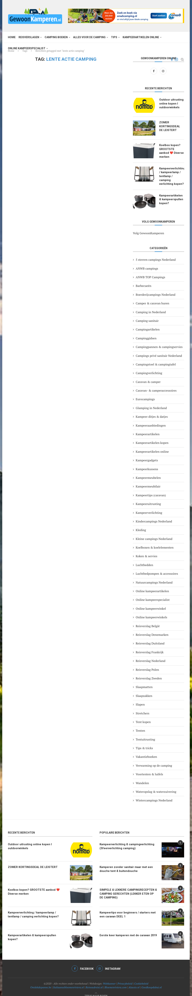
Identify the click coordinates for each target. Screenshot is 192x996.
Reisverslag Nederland (150, 656)
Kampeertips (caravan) (151, 490)
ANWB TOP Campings (150, 272)
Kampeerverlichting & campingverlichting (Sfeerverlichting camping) (125, 841)
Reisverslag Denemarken (152, 630)
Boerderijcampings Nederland (155, 290)
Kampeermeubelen (148, 473)
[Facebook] (154, 71)
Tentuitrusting (145, 734)
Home (12, 37)
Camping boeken (56, 37)
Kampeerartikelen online (141, 37)
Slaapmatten (144, 682)
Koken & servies (146, 551)
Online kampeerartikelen (152, 586)
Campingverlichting (149, 368)
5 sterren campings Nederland (156, 255)
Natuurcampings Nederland (154, 577)
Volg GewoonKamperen (148, 228)
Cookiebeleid (141, 978)
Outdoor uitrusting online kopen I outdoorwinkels (170, 103)
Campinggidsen (146, 333)
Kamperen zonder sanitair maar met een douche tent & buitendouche (125, 863)
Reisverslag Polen (147, 665)
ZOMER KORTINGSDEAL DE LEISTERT (171, 126)
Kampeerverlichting (149, 508)
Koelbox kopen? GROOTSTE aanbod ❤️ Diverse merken (171, 148)
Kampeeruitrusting (148, 499)
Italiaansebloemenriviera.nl (68, 982)
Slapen (140, 700)
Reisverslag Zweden (149, 673)
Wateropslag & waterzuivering (156, 787)
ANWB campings (147, 264)
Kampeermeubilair (148, 482)
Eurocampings (145, 394)
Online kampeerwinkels (151, 612)
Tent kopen (143, 717)
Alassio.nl (134, 982)
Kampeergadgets (147, 455)
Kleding (141, 525)
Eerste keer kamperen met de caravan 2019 (126, 930)
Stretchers (142, 708)
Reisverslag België (148, 621)
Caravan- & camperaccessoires (156, 386)
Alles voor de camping (89, 37)
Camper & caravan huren (152, 298)
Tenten (140, 726)
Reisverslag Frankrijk (150, 647)
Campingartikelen (148, 325)
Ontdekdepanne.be (40, 982)
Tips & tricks (144, 743)
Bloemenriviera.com (116, 982)
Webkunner (109, 978)
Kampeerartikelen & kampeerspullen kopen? (171, 194)
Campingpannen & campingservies (159, 342)
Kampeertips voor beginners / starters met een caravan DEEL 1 (129, 909)
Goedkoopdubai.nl (151, 982)
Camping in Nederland (151, 307)
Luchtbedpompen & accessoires (157, 569)
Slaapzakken (144, 691)
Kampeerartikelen (148, 429)
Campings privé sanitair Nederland (159, 351)
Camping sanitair (147, 316)
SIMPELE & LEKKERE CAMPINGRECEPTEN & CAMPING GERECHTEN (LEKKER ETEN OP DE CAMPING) (127, 888)
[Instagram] (163, 71)
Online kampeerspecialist (26, 48)
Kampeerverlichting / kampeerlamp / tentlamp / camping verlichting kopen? (171, 173)
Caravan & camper (148, 377)
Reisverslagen (29, 37)
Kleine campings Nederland (154, 534)
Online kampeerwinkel (151, 604)
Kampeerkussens (147, 464)
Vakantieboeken (146, 752)
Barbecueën (143, 281)
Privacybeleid (125, 978)
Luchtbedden (144, 560)
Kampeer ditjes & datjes (152, 412)
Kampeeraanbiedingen (151, 420)
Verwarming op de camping (154, 761)
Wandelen (142, 778)
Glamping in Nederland (151, 403)
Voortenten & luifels (149, 769)
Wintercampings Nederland (154, 796)
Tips (114, 37)
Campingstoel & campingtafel (156, 359)
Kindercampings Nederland (154, 516)
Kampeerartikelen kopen (152, 438)
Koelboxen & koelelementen (155, 542)
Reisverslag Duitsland (150, 639)
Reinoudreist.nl (94, 982)
